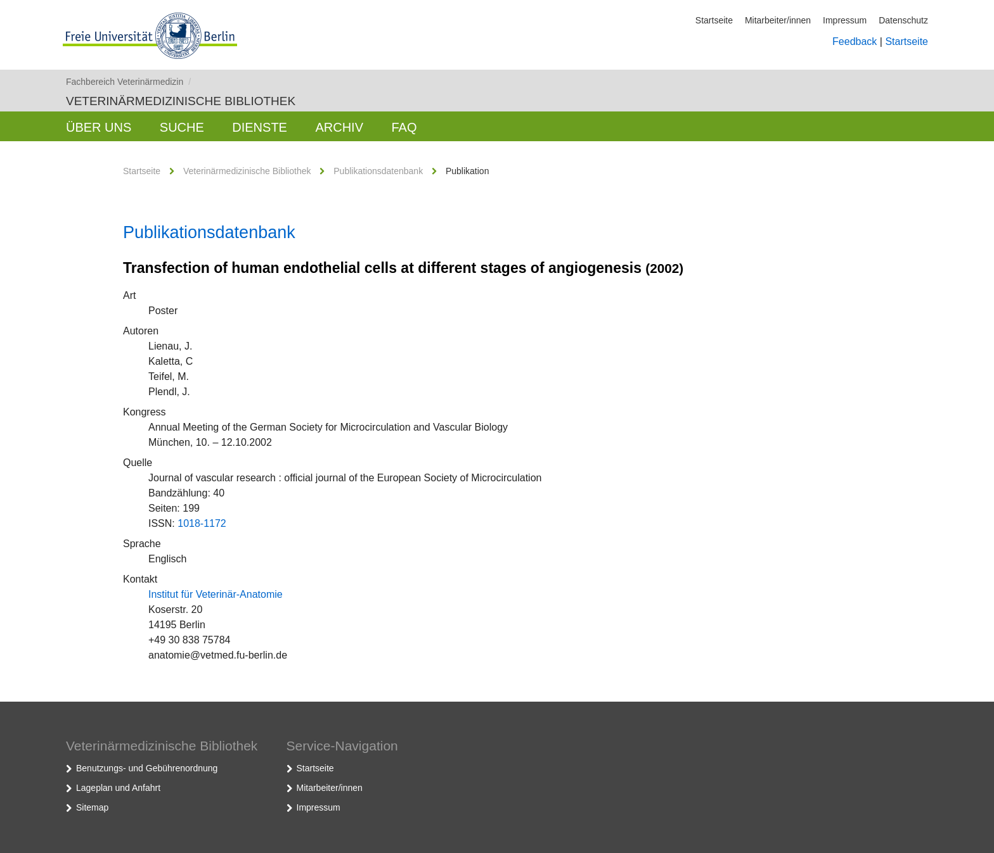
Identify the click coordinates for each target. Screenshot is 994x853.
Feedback (854, 41)
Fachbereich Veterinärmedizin (128, 81)
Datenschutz (903, 20)
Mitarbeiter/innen (778, 20)
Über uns (98, 127)
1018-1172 (202, 523)
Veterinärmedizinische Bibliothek (180, 101)
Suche (182, 127)
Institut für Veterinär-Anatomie (215, 594)
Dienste (259, 127)
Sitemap (92, 807)
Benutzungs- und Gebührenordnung (146, 768)
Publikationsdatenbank (378, 171)
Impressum (845, 20)
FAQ (403, 127)
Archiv (339, 127)
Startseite (714, 20)
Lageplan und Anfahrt (118, 788)
